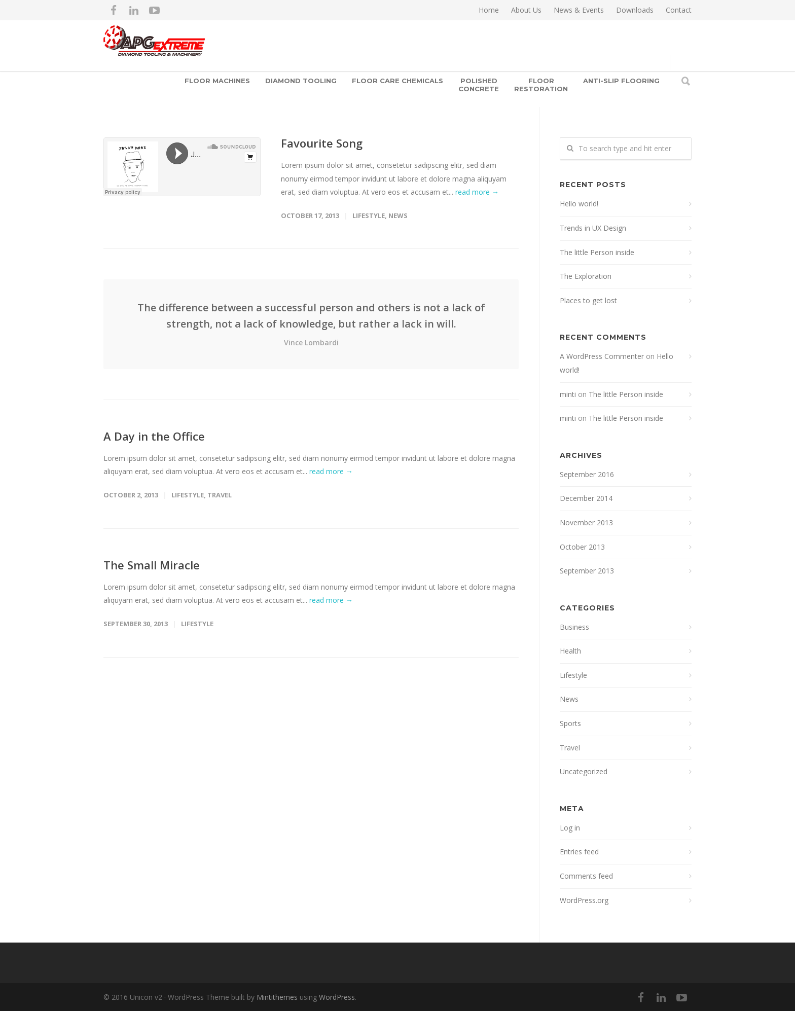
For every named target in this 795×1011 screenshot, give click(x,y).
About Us (526, 10)
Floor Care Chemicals (397, 81)
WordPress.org (584, 900)
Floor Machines (217, 81)
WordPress (337, 997)
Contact (679, 10)
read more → (477, 192)
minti (568, 394)
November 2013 (586, 522)
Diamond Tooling (301, 81)
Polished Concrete (478, 85)
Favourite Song (322, 143)
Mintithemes (277, 997)
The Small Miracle (151, 564)
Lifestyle (368, 215)
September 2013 (587, 570)
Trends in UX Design (593, 228)
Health (570, 651)
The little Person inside (597, 252)
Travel (219, 494)
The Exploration (585, 276)
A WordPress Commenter (602, 356)
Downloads (635, 10)
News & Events (579, 10)
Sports (570, 723)
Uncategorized (583, 771)
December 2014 (586, 498)
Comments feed (586, 876)
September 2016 (587, 474)
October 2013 (582, 547)
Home (489, 10)
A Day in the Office (154, 436)
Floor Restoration (541, 85)
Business (574, 627)
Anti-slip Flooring (621, 81)
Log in (570, 828)
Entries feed (579, 851)
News (398, 215)
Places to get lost (588, 300)
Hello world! (579, 203)
